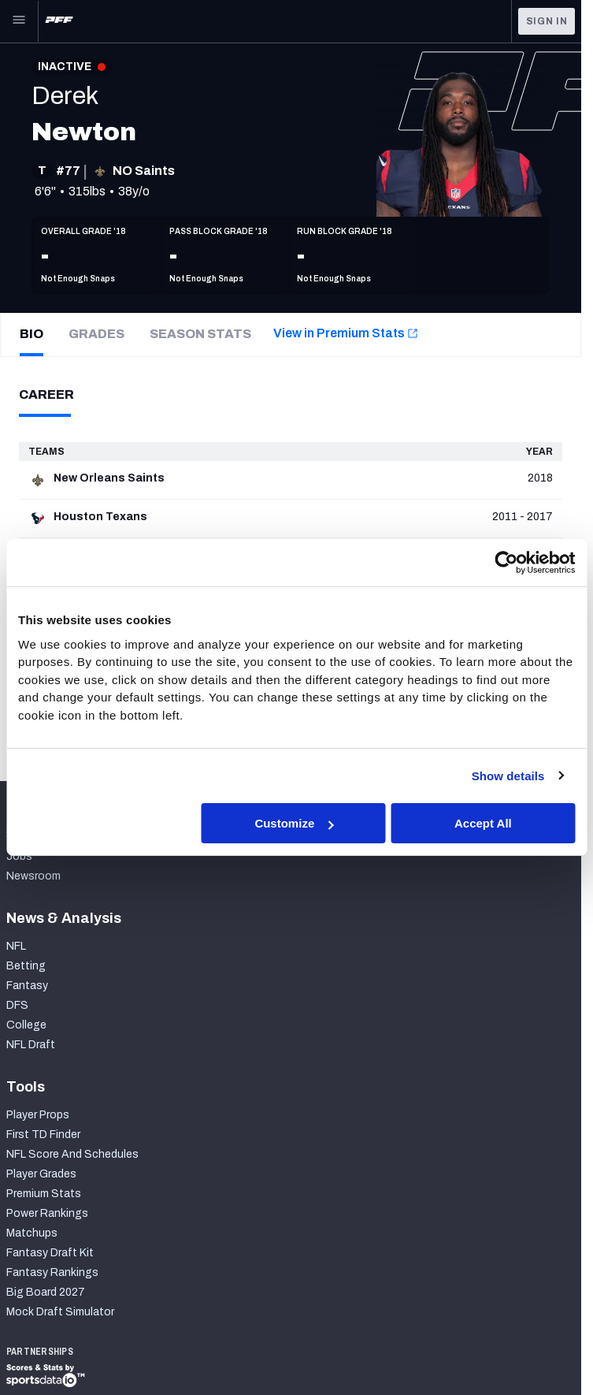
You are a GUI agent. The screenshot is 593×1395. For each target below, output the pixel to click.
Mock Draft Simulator (60, 1312)
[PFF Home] (59, 21)
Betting (26, 966)
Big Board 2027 (45, 1292)
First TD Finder (43, 1134)
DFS (17, 1005)
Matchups (31, 1233)
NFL (16, 946)
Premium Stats (43, 1194)
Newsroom (33, 876)
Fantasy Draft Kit (50, 1253)
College (26, 1025)
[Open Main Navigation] (19, 21)
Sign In (547, 21)
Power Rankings (47, 1213)
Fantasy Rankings (52, 1272)
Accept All (483, 823)
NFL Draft (30, 1045)
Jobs (19, 856)
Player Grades (41, 1174)
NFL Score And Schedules (72, 1154)
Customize (293, 823)
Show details (508, 775)
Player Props (37, 1115)
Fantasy (27, 985)
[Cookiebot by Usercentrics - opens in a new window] (506, 563)
